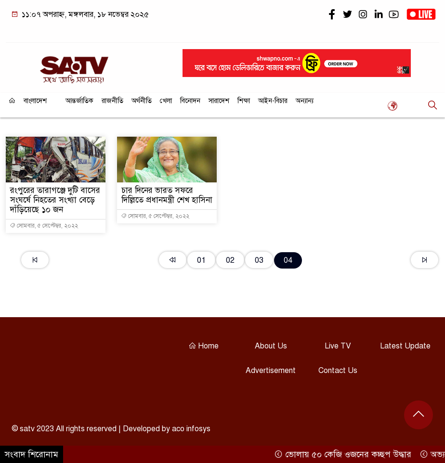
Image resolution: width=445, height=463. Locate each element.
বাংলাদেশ (35, 101)
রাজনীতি (112, 101)
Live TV (338, 346)
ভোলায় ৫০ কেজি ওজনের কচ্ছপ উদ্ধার (346, 454)
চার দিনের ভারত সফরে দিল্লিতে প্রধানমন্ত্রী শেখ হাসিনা (166, 195)
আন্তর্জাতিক (79, 101)
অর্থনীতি (141, 101)
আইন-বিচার (273, 101)
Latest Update (405, 346)
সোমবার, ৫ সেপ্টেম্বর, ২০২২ (44, 225)
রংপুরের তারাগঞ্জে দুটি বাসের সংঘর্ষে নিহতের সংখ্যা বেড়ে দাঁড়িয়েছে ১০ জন (55, 200)
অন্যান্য (305, 101)
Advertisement (271, 370)
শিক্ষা (243, 101)
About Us (271, 346)
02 (230, 260)
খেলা (166, 101)
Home (203, 346)
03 (259, 260)
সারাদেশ (219, 101)
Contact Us (337, 370)
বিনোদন (190, 101)
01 (201, 260)
